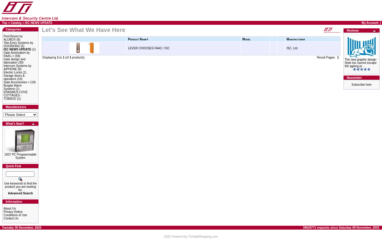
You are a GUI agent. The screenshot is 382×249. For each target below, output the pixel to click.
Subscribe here (362, 84)
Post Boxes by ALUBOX (13, 38)
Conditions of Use (15, 215)
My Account (370, 22)
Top (4, 22)
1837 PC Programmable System (20, 156)
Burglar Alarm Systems (13, 87)
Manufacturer (295, 39)
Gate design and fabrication (14, 61)
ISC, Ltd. (292, 48)
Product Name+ (138, 39)
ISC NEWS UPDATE (39, 22)
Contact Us (11, 218)
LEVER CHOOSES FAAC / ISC (149, 48)
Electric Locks (13, 72)
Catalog (15, 22)
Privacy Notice (13, 211)
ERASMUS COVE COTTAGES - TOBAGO (16, 95)
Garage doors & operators (14, 77)
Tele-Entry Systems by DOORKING (18, 44)
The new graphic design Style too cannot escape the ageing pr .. (361, 63)
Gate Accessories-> (17, 82)
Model (246, 39)
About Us (10, 208)
